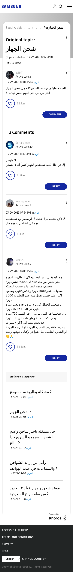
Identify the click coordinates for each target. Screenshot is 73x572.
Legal (6, 551)
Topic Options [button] (60, 37)
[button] (60, 74)
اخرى (37, 82)
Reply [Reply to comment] (56, 186)
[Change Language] (11, 559)
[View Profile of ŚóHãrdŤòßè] (23, 142)
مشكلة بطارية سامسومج (29, 392)
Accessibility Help (15, 530)
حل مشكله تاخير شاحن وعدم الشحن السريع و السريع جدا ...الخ (32, 437)
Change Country (34, 558)
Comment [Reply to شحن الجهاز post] (55, 114)
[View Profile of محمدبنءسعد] (23, 201)
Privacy (7, 544)
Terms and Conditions (18, 537)
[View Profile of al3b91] (19, 72)
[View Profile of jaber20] (20, 260)
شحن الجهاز (19, 411)
